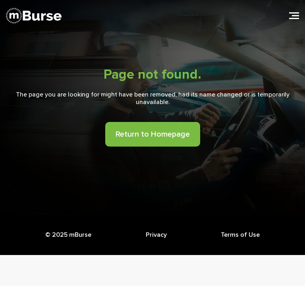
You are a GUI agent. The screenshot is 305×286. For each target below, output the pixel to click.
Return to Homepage (153, 134)
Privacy (156, 235)
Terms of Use (240, 235)
